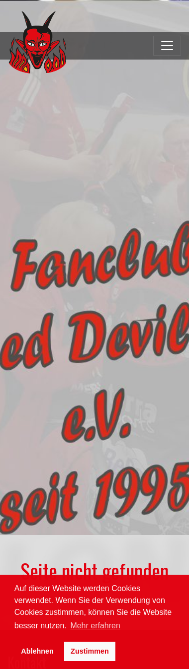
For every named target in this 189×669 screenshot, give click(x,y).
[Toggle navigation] (167, 46)
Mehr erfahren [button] (95, 625)
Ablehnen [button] (37, 651)
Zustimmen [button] (90, 651)
